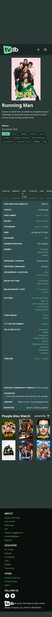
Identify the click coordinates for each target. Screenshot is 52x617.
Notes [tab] (49, 191)
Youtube (44, 353)
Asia (46, 272)
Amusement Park (40, 298)
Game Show (42, 252)
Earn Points (10, 521)
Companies (10, 557)
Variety (44, 323)
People (8, 564)
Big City (44, 300)
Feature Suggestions (14, 532)
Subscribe (9, 525)
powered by (42, 416)
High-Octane (42, 283)
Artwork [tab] (33, 191)
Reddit (45, 341)
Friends (44, 292)
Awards (8, 553)
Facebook (43, 329)
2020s (45, 318)
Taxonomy (9, 568)
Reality (45, 255)
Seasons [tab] (15, 191)
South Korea (42, 275)
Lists (7, 560)
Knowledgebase (12, 536)
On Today (9, 549)
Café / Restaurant (40, 303)
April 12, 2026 (41, 226)
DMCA (7, 585)
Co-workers (42, 289)
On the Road (42, 306)
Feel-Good (43, 280)
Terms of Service (12, 577)
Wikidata (44, 347)
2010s (45, 315)
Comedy (44, 249)
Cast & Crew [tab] (24, 194)
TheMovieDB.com (40, 344)
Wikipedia (43, 350)
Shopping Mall (41, 309)
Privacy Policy (11, 581)
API (6, 528)
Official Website (41, 338)
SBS (46, 238)
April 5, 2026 (42, 221)
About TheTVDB (12, 517)
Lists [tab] (42, 191)
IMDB (45, 332)
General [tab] (5, 191)
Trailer (45, 358)
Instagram (43, 335)
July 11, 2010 (42, 215)
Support (8, 540)
